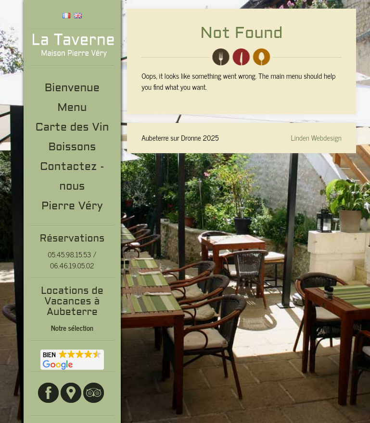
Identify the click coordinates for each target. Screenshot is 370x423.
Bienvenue (72, 89)
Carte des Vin (72, 128)
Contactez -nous (72, 177)
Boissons (72, 148)
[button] (72, 360)
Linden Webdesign (316, 138)
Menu (72, 108)
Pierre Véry (72, 207)
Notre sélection (72, 328)
